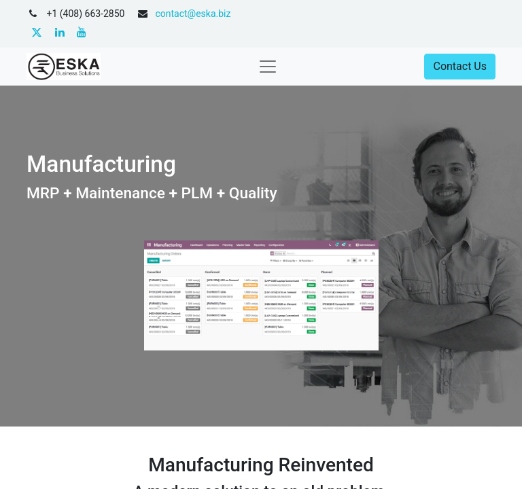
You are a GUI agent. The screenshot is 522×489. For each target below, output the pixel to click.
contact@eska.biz (192, 13)
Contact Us (460, 66)
